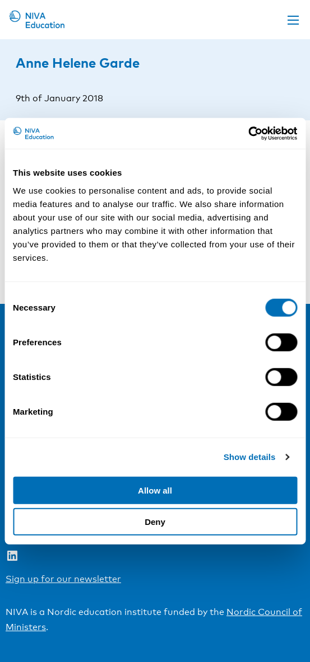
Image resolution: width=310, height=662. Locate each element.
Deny (155, 522)
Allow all (155, 490)
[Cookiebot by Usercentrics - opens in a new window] (248, 133)
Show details (250, 457)
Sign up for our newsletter (63, 579)
